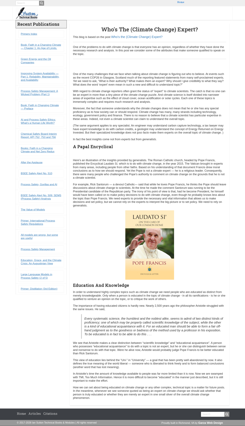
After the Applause (31, 162)
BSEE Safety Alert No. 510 (36, 173)
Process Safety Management (38, 249)
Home (180, 2)
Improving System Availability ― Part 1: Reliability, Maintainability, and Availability (40, 77)
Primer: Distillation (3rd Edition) (39, 288)
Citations (220, 13)
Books (163, 13)
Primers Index (29, 34)
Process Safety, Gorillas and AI (39, 184)
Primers (192, 13)
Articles (34, 414)
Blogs (206, 13)
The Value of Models (33, 209)
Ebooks (177, 13)
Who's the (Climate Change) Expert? (136, 37)
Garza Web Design (210, 423)
